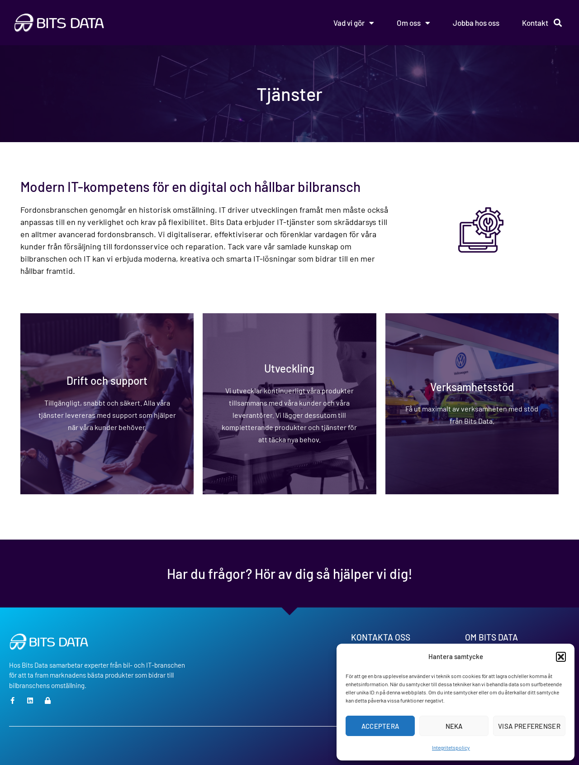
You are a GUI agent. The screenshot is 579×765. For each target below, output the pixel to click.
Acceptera (380, 726)
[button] (560, 656)
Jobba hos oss (476, 22)
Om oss (413, 22)
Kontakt (535, 22)
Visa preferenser (529, 726)
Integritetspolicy (451, 747)
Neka (454, 726)
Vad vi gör (353, 22)
